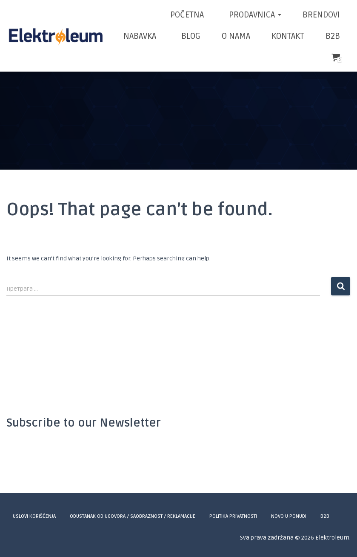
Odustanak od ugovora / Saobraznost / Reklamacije (132, 516)
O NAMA (236, 36)
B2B (333, 36)
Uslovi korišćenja (34, 516)
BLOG (189, 36)
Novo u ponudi (288, 516)
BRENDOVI (321, 15)
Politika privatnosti (233, 516)
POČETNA (187, 15)
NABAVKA (139, 36)
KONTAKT (287, 36)
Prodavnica (254, 15)
